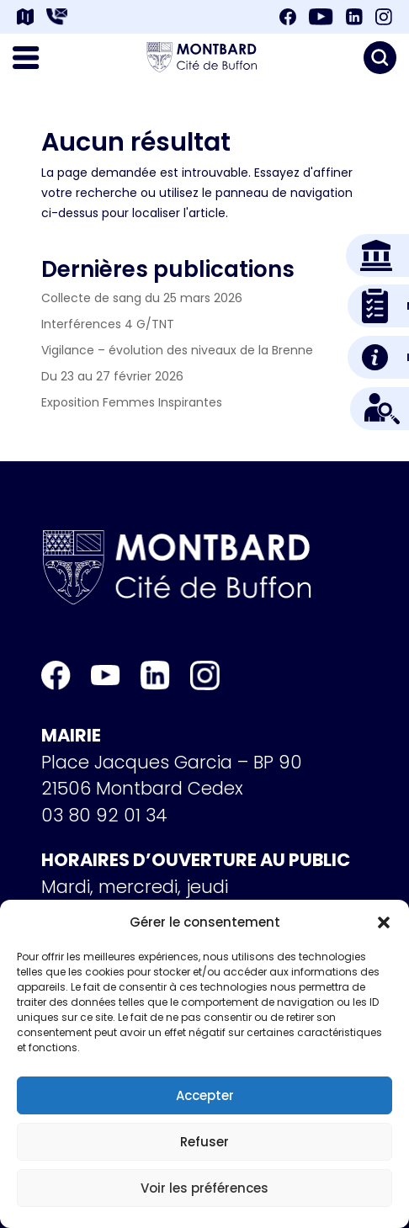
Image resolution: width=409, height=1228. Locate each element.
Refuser (204, 1142)
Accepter (205, 1095)
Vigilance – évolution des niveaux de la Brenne (177, 350)
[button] (383, 922)
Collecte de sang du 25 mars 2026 (141, 298)
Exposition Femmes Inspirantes (131, 402)
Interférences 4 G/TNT (107, 324)
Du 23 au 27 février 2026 (112, 376)
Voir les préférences (204, 1188)
